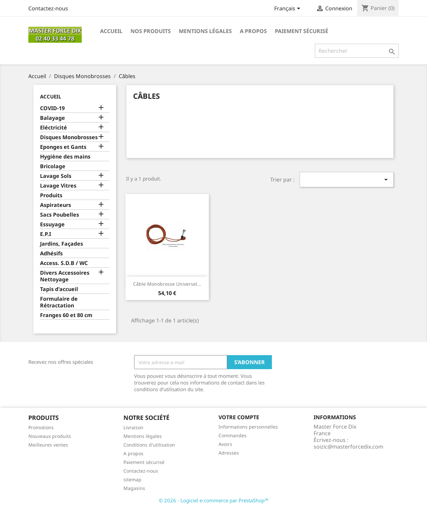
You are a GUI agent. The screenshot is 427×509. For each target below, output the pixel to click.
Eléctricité (53, 127)
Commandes (233, 435)
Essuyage (52, 224)
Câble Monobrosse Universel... (167, 284)
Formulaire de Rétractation (59, 302)
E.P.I (45, 234)
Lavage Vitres (58, 185)
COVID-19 (52, 108)
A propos (253, 31)
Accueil (111, 31)
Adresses (229, 453)
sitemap (132, 479)
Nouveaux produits (49, 436)
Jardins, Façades (61, 243)
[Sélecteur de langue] (288, 9)
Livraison (133, 427)
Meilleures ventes (48, 445)
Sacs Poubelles (59, 214)
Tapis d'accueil (59, 289)
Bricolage (52, 166)
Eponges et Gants (63, 147)
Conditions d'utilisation (149, 445)
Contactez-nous (48, 8)
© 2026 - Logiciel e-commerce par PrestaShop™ (214, 500)
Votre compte (239, 417)
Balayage (52, 117)
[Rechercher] (357, 51)
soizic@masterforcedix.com (348, 446)
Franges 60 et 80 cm (66, 315)
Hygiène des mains (65, 156)
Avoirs (225, 444)
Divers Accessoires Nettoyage (64, 276)
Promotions (41, 427)
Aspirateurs (55, 205)
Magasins (134, 488)
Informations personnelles (248, 427)
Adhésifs (51, 253)
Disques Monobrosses (69, 137)
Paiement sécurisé (301, 31)
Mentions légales (205, 31)
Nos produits (150, 31)
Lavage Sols (55, 176)
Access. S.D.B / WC (64, 263)
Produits (51, 195)
